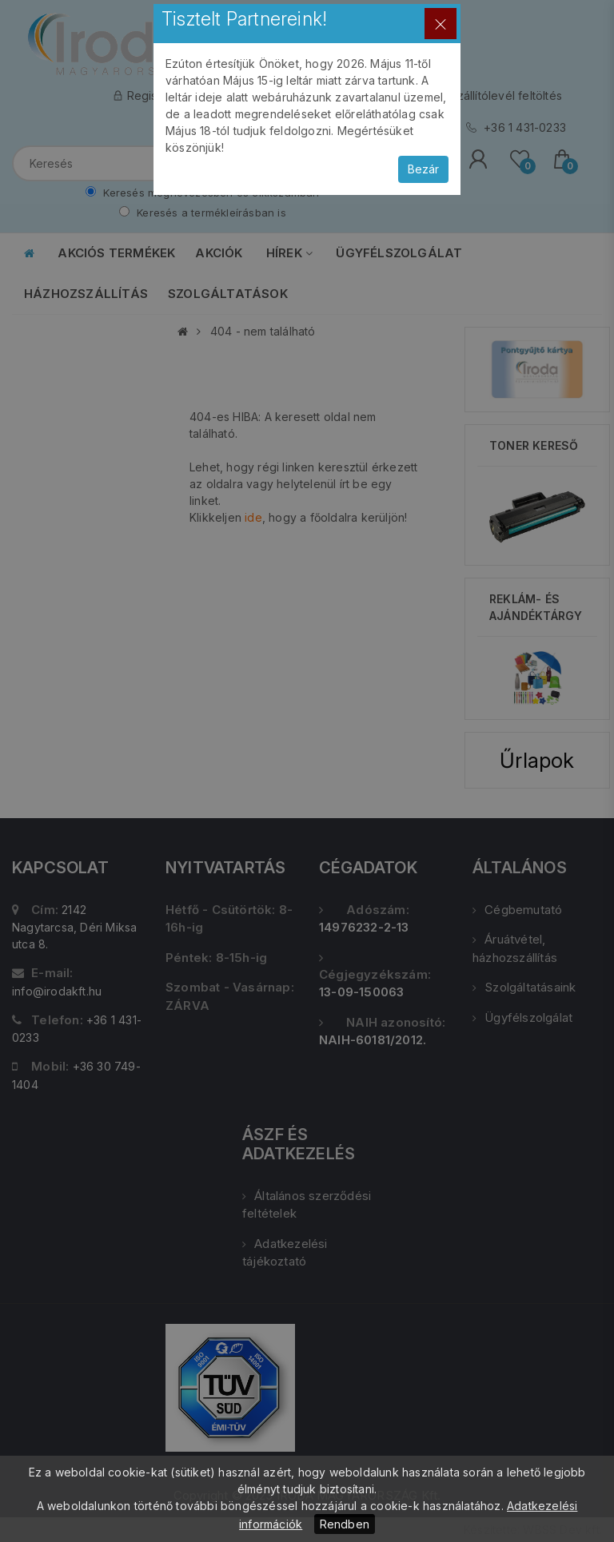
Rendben (344, 1524)
